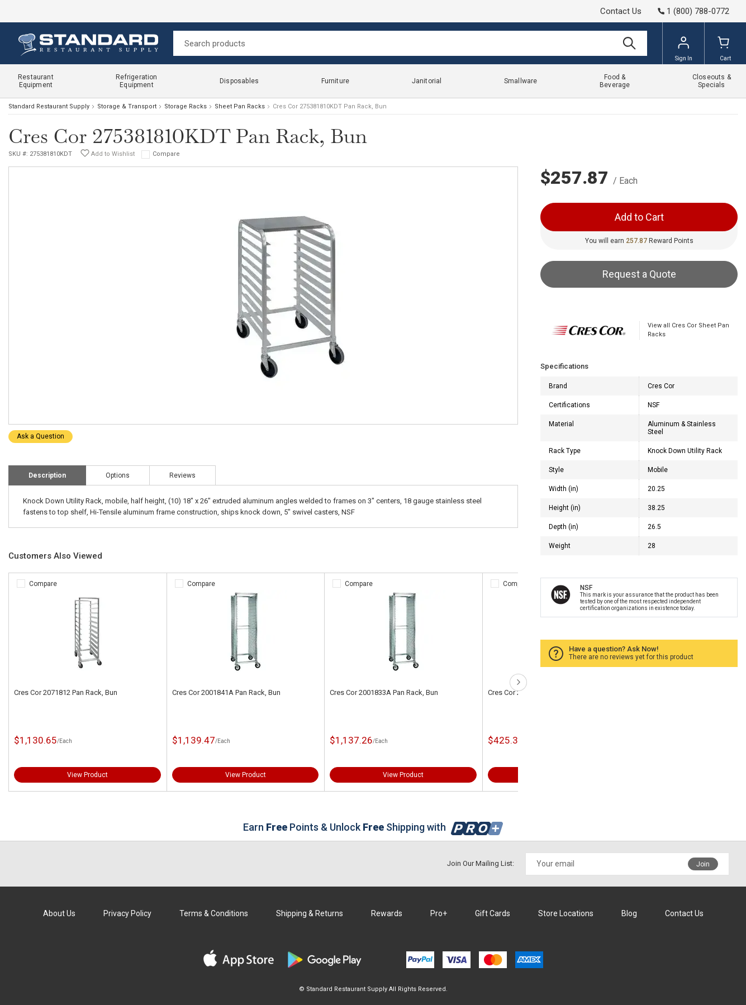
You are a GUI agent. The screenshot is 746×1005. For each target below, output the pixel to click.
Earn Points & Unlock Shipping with (373, 827)
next (518, 682)
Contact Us (621, 11)
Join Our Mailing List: (480, 863)
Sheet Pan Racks (240, 106)
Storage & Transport (126, 106)
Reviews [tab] (182, 475)
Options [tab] (118, 475)
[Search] (410, 43)
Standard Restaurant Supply (48, 106)
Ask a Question (40, 436)
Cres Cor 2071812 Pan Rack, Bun (65, 692)
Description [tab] (47, 475)
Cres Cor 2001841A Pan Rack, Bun (226, 692)
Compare (166, 154)
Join (703, 864)
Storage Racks (185, 106)
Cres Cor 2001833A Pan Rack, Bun (384, 692)
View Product (87, 775)
